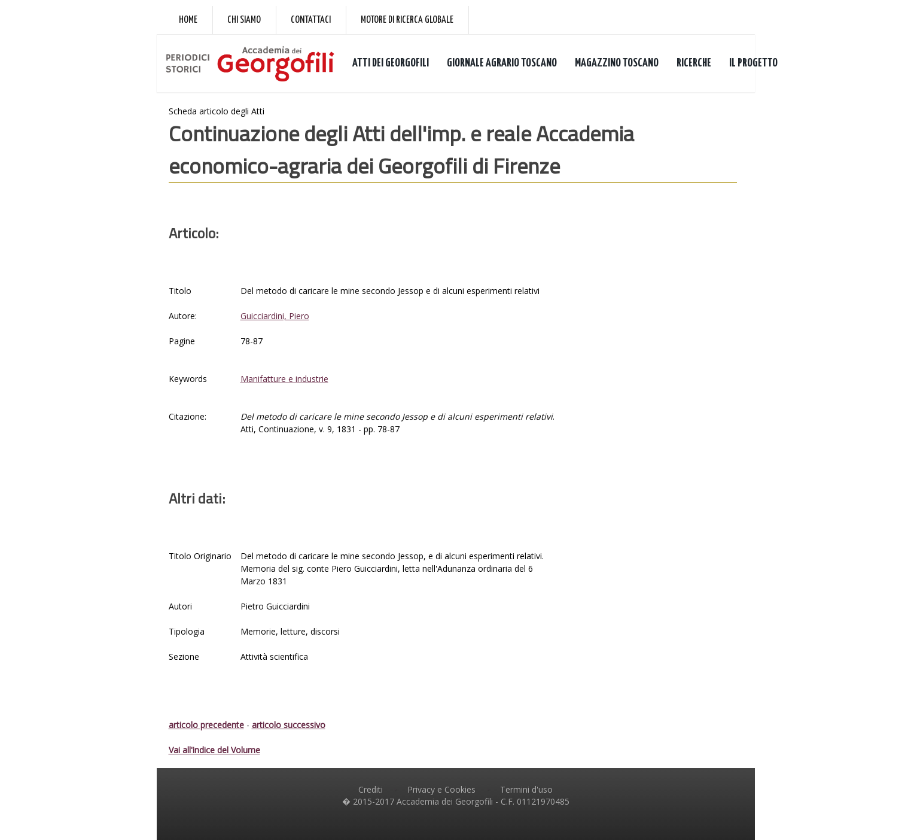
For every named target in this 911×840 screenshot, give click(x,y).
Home (188, 20)
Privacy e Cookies (441, 789)
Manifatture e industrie (284, 378)
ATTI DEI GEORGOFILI (390, 63)
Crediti (370, 789)
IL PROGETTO (753, 63)
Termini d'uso (526, 789)
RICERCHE (694, 63)
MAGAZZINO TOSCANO (617, 63)
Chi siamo (244, 20)
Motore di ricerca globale (407, 20)
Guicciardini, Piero (274, 316)
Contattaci (311, 20)
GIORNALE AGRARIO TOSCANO (502, 63)
